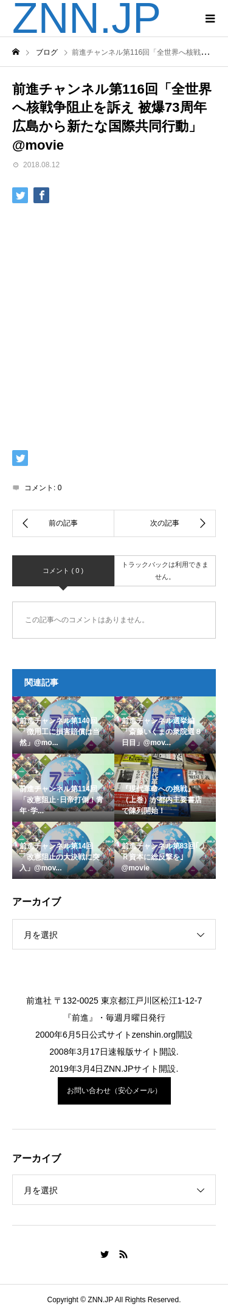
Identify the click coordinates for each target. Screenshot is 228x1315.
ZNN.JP (86, 18)
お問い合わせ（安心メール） (114, 1090)
